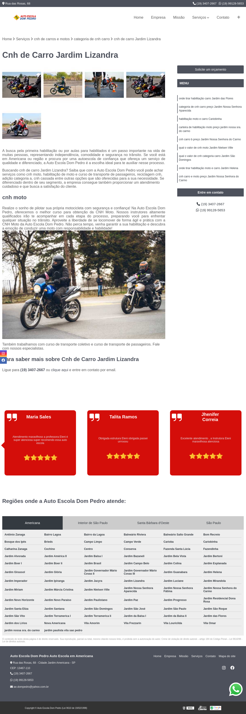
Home (138, 17)
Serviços (199, 17)
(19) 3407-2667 (205, 3)
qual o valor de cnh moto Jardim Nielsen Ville (206, 149)
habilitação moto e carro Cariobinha (200, 119)
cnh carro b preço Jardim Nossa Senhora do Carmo (210, 141)
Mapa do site (227, 656)
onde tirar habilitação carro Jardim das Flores (206, 98)
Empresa (158, 17)
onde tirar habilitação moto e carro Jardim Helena (208, 170)
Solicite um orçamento (210, 69)
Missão (179, 17)
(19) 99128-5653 (231, 3)
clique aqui (59, 370)
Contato (223, 17)
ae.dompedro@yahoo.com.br (29, 687)
